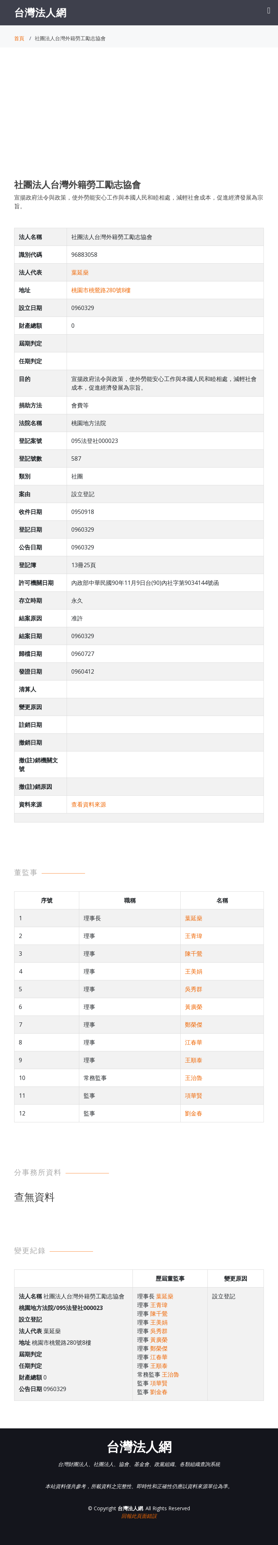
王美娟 (193, 971)
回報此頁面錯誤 (139, 1515)
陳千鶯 (193, 954)
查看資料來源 (88, 804)
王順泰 (193, 1060)
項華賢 (193, 1096)
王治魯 (193, 1078)
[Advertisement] (139, 120)
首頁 (19, 38)
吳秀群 (193, 989)
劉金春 (193, 1113)
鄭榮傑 (193, 1025)
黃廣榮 (193, 1007)
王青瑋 (193, 936)
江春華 (193, 1042)
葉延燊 (80, 272)
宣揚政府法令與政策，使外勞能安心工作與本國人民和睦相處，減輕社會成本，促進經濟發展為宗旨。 (138, 201)
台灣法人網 (40, 12)
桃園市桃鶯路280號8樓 (101, 290)
